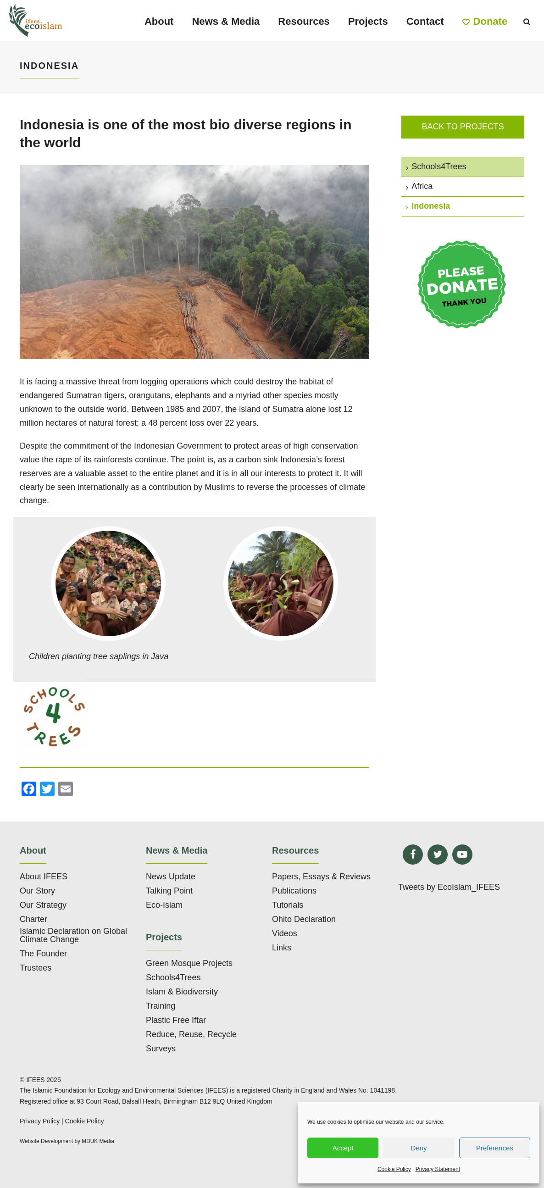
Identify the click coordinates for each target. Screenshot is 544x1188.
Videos (284, 933)
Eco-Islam (164, 905)
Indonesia (428, 206)
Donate (485, 21)
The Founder (43, 953)
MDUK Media (98, 1141)
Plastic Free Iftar (176, 1020)
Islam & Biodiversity (182, 992)
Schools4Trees (436, 166)
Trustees (35, 968)
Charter (33, 919)
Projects (368, 21)
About (159, 21)
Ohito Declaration (304, 919)
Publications (294, 891)
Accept (343, 1148)
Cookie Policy (394, 1169)
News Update (170, 876)
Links (281, 948)
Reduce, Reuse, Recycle (191, 1034)
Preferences (494, 1148)
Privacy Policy (40, 1121)
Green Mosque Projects (189, 963)
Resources (304, 21)
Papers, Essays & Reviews (321, 876)
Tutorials (287, 905)
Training (160, 1006)
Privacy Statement (438, 1169)
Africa (419, 186)
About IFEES (43, 876)
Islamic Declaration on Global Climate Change (73, 935)
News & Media (226, 21)
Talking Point (169, 891)
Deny (419, 1148)
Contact (425, 21)
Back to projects (463, 126)
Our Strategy (43, 905)
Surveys (161, 1048)
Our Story (37, 891)
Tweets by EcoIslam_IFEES (449, 887)
